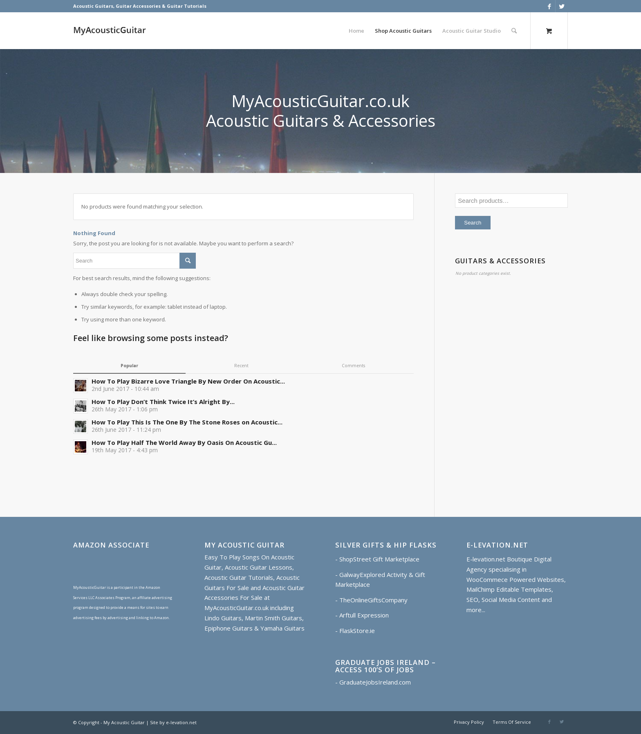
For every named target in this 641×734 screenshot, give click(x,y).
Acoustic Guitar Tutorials (238, 577)
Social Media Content (511, 599)
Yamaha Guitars (282, 628)
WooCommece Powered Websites (515, 579)
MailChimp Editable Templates (508, 589)
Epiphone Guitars (228, 628)
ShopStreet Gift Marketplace (379, 559)
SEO (472, 599)
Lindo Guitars (223, 618)
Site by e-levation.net (173, 722)
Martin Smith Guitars (273, 618)
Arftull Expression (364, 615)
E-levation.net (485, 559)
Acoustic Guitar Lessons (258, 567)
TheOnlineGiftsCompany (373, 600)
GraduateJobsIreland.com (375, 682)
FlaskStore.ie (357, 630)
